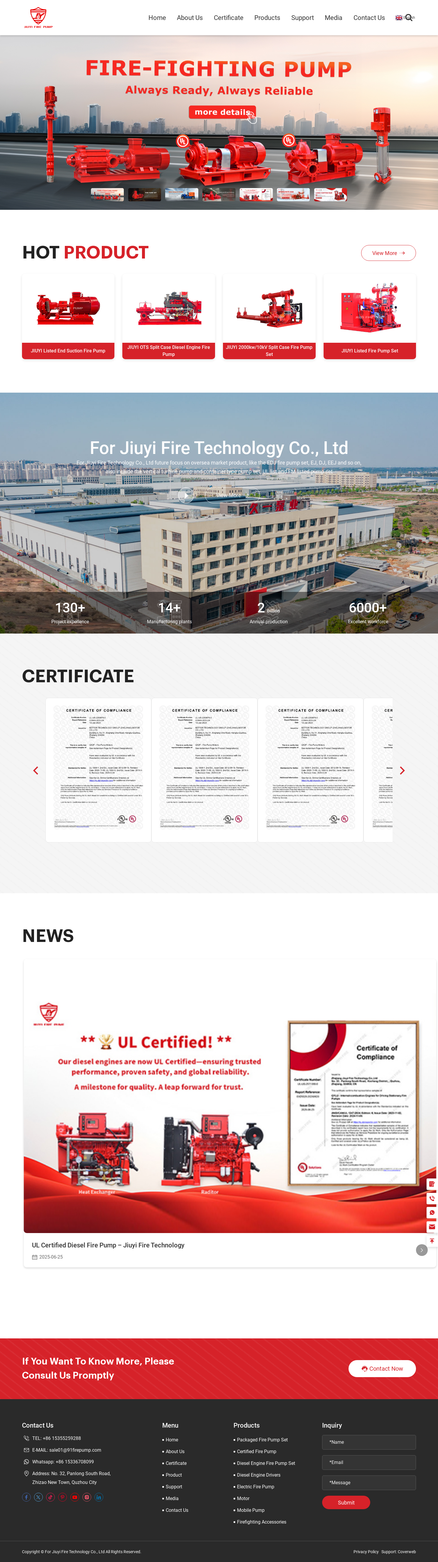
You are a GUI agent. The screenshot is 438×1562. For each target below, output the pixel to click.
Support (302, 17)
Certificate (228, 17)
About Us (190, 17)
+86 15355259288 (62, 1438)
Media (333, 17)
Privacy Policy (366, 1551)
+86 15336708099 (75, 1462)
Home (157, 17)
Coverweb (407, 1551)
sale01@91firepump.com (75, 1450)
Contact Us (369, 17)
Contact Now (382, 1368)
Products (267, 17)
